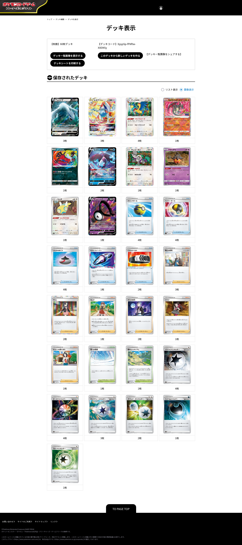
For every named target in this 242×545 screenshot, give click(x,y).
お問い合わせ (7, 521)
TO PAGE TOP (121, 509)
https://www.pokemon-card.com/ (26, 539)
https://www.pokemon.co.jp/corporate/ (69, 539)
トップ (49, 19)
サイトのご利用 (24, 521)
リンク (53, 521)
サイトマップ (40, 521)
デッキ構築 (60, 19)
